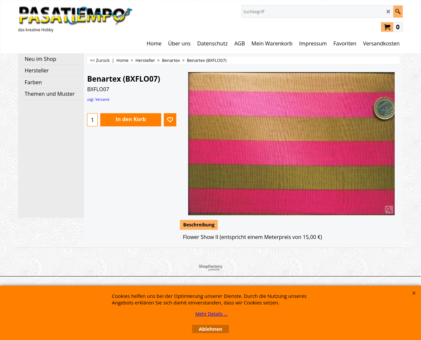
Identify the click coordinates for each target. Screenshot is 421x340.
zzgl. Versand (98, 99)
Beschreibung (198, 225)
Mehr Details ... (211, 314)
